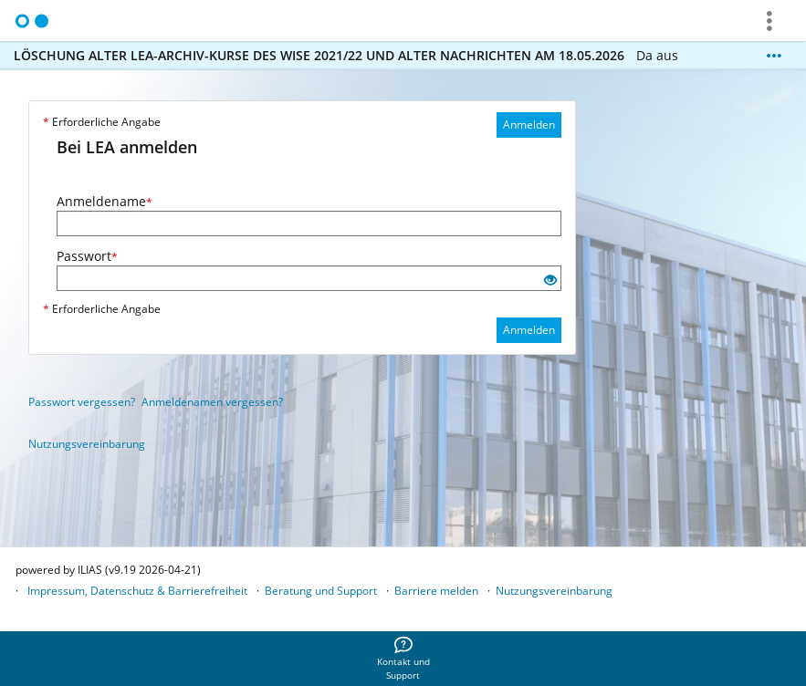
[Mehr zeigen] (774, 56)
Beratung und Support (321, 590)
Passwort (87, 256)
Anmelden (529, 124)
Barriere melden (436, 590)
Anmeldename (104, 201)
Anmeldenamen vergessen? (212, 402)
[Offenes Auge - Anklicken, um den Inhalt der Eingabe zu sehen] (550, 280)
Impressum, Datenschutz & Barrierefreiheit (137, 590)
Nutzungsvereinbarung (86, 444)
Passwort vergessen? (81, 402)
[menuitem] (403, 658)
